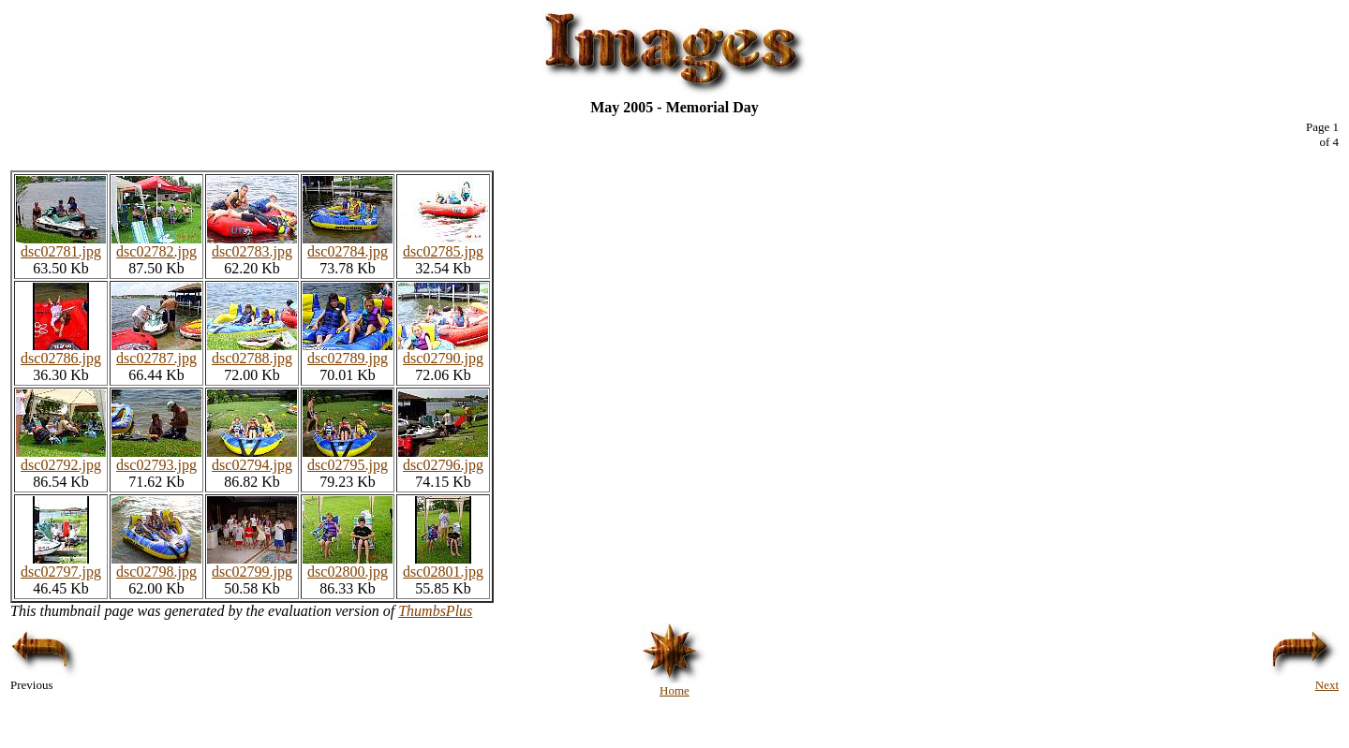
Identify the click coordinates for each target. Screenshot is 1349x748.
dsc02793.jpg (156, 458)
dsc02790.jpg (443, 351)
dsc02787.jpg (156, 351)
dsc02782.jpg (156, 244)
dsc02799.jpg (252, 564)
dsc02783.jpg (252, 244)
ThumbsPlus (435, 611)
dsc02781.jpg (61, 244)
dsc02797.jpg (61, 564)
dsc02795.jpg (348, 458)
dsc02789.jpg (348, 351)
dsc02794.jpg (252, 458)
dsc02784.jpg (348, 244)
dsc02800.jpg (348, 564)
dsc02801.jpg (443, 564)
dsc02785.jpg (443, 244)
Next (1304, 679)
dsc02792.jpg (61, 458)
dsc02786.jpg (61, 351)
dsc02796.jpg (443, 458)
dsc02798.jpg (156, 564)
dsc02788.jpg (252, 351)
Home (674, 684)
